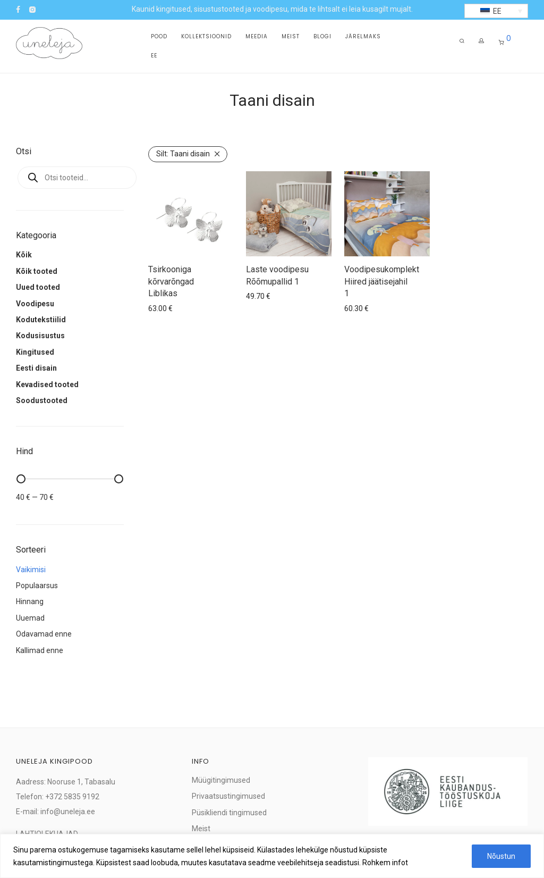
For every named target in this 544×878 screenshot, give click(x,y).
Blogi (322, 38)
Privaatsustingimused (228, 796)
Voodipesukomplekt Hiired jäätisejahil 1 (381, 281)
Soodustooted (41, 400)
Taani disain (183, 153)
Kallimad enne (39, 650)
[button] (496, 11)
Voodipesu (35, 303)
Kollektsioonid (206, 38)
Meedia (256, 38)
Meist (291, 38)
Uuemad (30, 618)
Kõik (24, 254)
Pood (159, 38)
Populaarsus (37, 585)
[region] (272, 856)
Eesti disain (36, 368)
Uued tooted (38, 287)
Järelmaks (363, 38)
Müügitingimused (221, 780)
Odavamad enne (44, 634)
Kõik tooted (36, 271)
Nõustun (501, 856)
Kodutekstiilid (41, 319)
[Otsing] (462, 44)
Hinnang (30, 601)
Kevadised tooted (47, 384)
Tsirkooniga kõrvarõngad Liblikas (171, 281)
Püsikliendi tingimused (229, 812)
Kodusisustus (40, 335)
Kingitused (35, 352)
